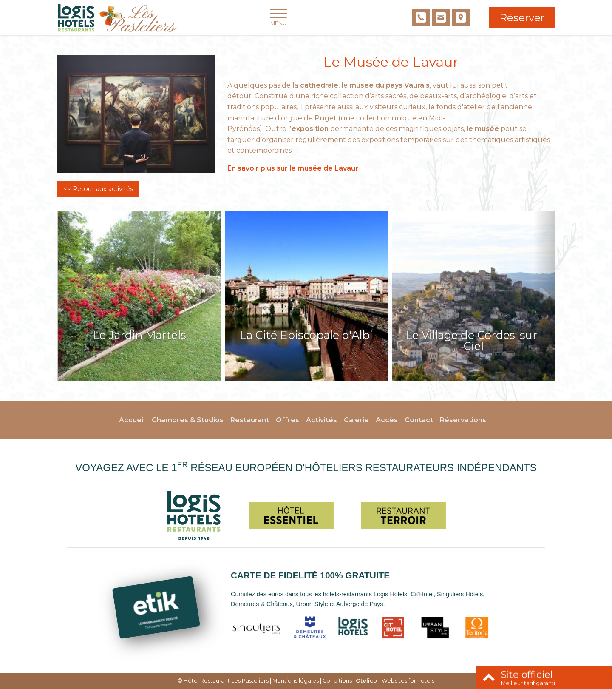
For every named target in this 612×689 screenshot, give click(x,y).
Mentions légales (295, 681)
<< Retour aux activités (98, 189)
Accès (387, 420)
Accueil (132, 420)
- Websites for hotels (395, 681)
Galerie (356, 420)
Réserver (521, 17)
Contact (419, 420)
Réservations (463, 420)
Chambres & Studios (188, 420)
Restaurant (249, 420)
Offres (287, 420)
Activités (321, 420)
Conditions (337, 681)
